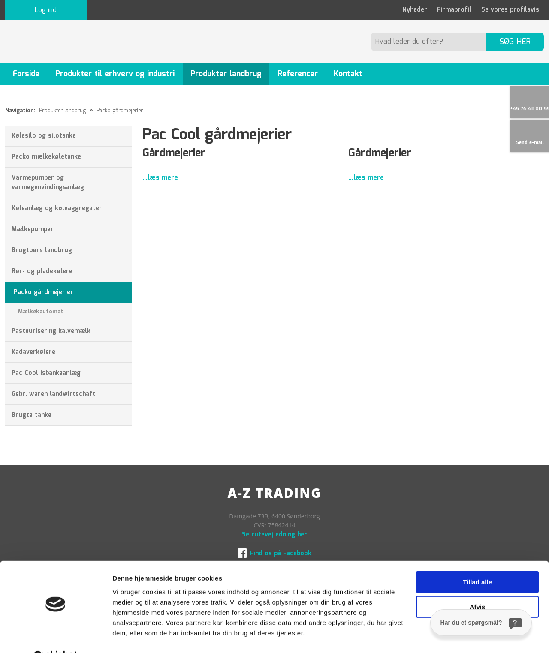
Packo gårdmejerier (120, 111)
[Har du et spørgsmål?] (481, 622)
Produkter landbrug (226, 74)
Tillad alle (477, 561)
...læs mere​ (160, 178)
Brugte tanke (31, 415)
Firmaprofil (454, 10)
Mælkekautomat (40, 311)
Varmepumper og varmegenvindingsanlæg (48, 182)
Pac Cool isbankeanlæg (46, 373)
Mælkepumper (33, 229)
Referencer (298, 74)
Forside (26, 74)
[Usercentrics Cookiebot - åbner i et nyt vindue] (55, 636)
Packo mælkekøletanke (46, 157)
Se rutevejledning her (274, 534)
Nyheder (414, 10)
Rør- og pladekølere (42, 271)
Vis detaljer (129, 636)
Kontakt (348, 74)
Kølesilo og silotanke (44, 136)
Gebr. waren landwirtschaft (53, 394)
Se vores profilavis (510, 10)
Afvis (478, 586)
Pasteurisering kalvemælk (51, 331)
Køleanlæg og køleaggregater (57, 208)
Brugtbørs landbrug (42, 250)
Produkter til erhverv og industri (115, 74)
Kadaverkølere (33, 352)
